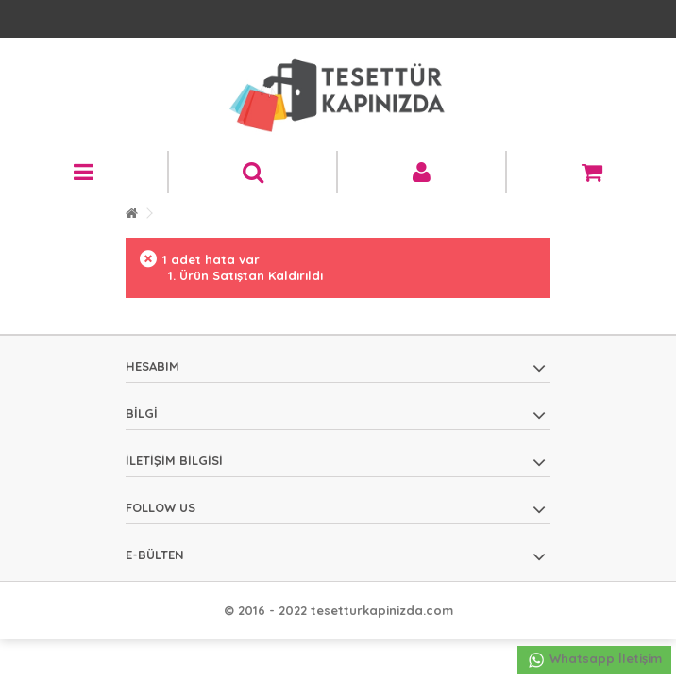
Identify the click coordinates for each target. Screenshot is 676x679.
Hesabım (152, 365)
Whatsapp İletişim (594, 660)
